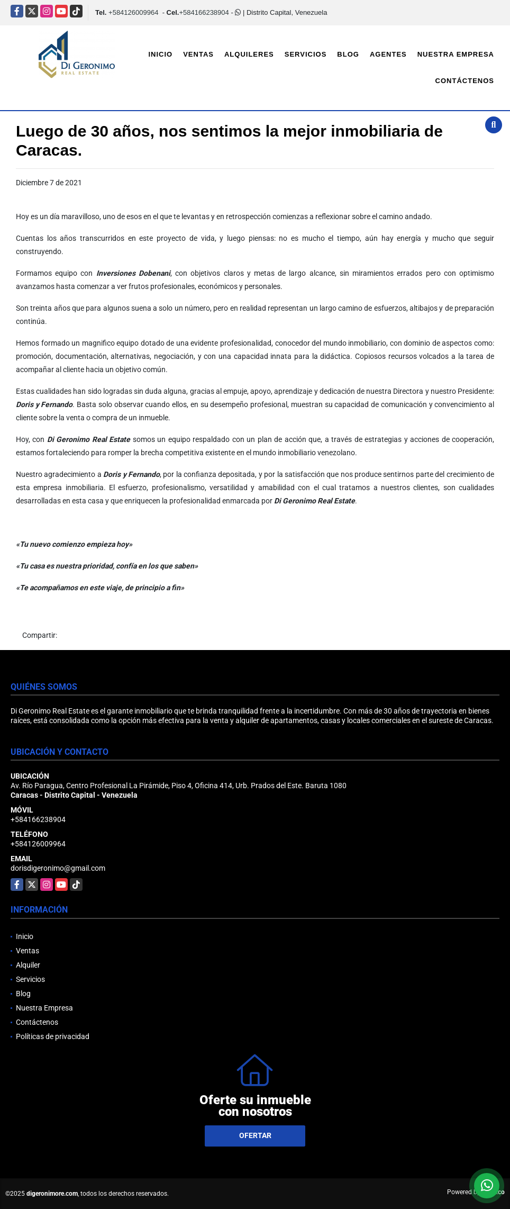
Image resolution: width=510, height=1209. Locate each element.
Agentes (388, 54)
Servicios (306, 54)
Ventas (198, 54)
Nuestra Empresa (455, 54)
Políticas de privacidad (52, 1036)
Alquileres (249, 54)
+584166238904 (204, 12)
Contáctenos (464, 81)
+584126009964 (133, 12)
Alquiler (28, 965)
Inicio (160, 54)
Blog (348, 54)
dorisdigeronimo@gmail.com (58, 868)
